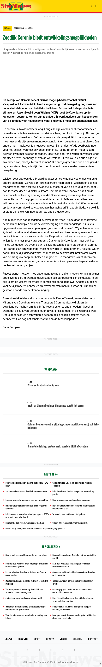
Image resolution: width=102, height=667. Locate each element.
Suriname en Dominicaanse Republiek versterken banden (26, 491)
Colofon (77, 639)
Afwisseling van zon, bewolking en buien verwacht (23, 597)
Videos (63, 639)
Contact (93, 639)
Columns (23, 639)
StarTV (50, 639)
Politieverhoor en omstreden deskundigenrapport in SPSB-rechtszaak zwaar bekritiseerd (27, 516)
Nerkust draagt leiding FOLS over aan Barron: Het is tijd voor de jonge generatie (35, 528)
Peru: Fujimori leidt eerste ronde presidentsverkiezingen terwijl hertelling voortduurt (73, 599)
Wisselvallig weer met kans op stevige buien (68, 514)
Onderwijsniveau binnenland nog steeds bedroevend (71, 499)
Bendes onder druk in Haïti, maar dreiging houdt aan (24, 522)
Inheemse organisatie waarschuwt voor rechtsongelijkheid (26, 499)
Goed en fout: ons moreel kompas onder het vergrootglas (26, 554)
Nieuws (8, 639)
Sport (37, 639)
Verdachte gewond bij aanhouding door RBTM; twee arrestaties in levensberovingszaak (24, 591)
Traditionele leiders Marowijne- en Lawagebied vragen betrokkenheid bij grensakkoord (25, 608)
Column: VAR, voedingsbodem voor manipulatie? (70, 522)
